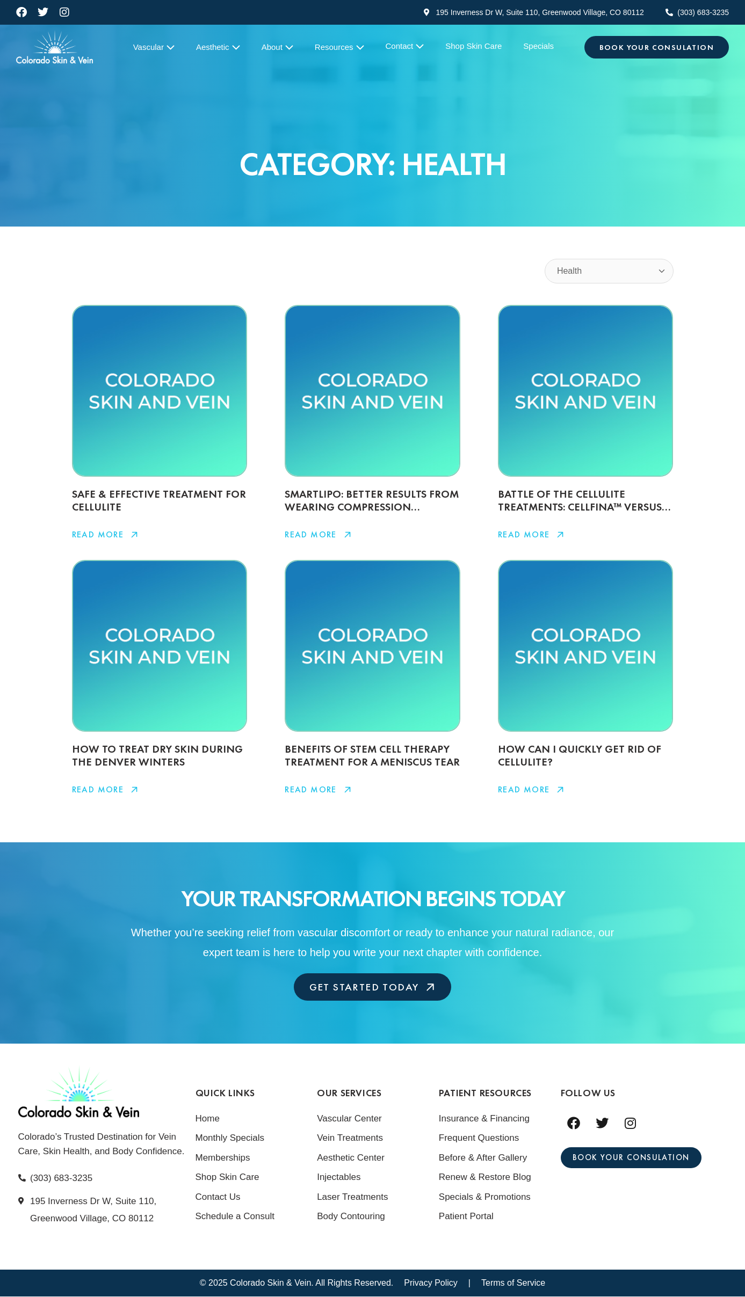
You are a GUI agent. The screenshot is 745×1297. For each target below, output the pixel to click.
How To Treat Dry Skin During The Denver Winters (157, 755)
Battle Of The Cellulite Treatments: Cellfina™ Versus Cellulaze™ (580, 507)
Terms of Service (513, 1283)
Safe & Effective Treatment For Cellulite (159, 500)
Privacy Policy (431, 1283)
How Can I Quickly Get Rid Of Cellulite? (579, 755)
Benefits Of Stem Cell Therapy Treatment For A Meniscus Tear (372, 755)
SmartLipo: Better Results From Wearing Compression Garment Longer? (372, 507)
